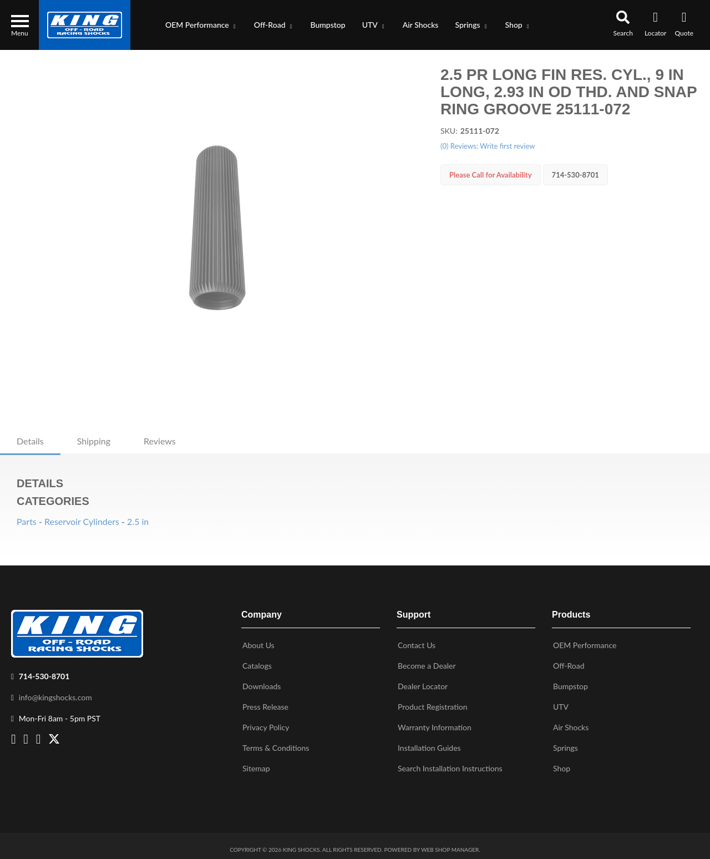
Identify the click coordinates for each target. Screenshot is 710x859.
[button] (201, 25)
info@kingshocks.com (55, 693)
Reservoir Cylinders (81, 521)
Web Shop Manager (450, 845)
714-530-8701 (44, 671)
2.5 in (138, 521)
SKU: (449, 130)
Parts (27, 521)
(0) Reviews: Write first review (487, 146)
